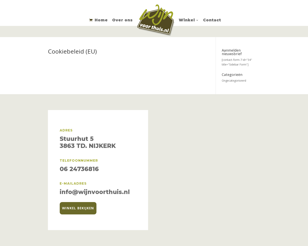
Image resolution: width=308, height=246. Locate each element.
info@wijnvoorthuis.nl (95, 192)
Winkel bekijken (78, 208)
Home (101, 20)
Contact (212, 20)
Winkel (187, 20)
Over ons (122, 20)
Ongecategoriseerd (234, 80)
